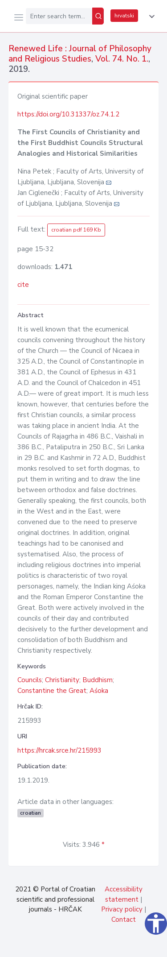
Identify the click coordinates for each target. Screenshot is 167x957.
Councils (29, 679)
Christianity (62, 679)
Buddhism (97, 679)
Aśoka (99, 690)
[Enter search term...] (59, 16)
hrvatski (124, 15)
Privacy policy (122, 909)
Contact (123, 919)
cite (23, 284)
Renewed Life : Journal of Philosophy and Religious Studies (79, 54)
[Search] (98, 16)
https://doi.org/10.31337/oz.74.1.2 (68, 114)
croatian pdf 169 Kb (76, 229)
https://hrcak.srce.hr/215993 (59, 750)
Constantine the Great (51, 690)
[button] (150, 16)
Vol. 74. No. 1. (121, 59)
